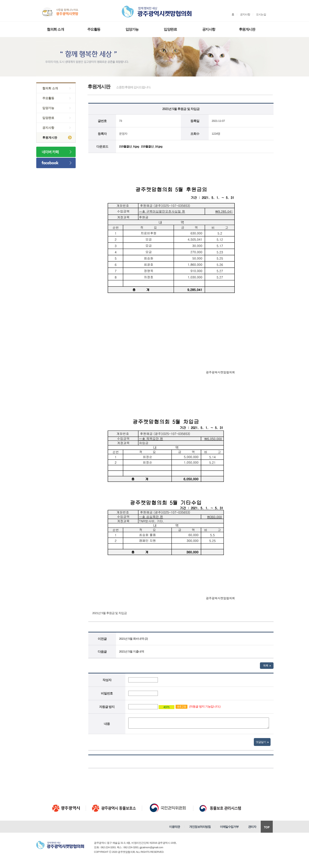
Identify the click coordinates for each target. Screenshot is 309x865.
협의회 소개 (55, 29)
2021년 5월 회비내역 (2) (133, 638)
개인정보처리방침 (199, 826)
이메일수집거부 (229, 826)
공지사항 (245, 14)
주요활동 (93, 29)
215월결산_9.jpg (129, 146)
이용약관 (174, 826)
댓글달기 (262, 742)
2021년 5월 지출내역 (131, 651)
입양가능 (132, 29)
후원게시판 (247, 29)
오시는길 (261, 14)
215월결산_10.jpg (151, 146)
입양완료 (170, 29)
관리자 (252, 826)
